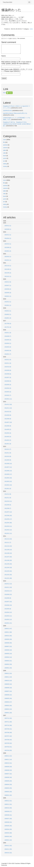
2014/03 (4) (8, 436)
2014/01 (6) (8, 443)
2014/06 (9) (8, 426)
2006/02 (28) (8, 791)
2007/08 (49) (8, 732)
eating (5, 163)
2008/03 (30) (8, 705)
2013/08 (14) (8, 463)
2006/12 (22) (8, 756)
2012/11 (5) (8, 497)
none (31, 29)
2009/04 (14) (8, 657)
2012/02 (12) (8, 530)
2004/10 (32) (8, 852)
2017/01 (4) (8, 327)
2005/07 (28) (8, 818)
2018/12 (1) (8, 311)
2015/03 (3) (8, 391)
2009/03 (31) (8, 660)
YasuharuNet (7, 2)
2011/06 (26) (8, 560)
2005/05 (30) (8, 825)
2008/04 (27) (8, 702)
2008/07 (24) (8, 691)
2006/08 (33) (8, 770)
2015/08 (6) (8, 374)
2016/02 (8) (8, 350)
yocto (4, 158)
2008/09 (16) (8, 684)
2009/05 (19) (8, 653)
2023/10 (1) (8, 244)
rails (4, 153)
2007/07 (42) (8, 736)
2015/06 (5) (8, 381)
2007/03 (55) (8, 750)
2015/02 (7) (8, 395)
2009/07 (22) (8, 646)
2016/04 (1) (8, 343)
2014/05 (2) (8, 429)
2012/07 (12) (8, 512)
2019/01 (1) (8, 305)
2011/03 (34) (8, 571)
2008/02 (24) (8, 709)
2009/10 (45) (8, 635)
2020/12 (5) (8, 282)
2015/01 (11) (8, 399)
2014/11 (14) (8, 408)
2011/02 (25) (8, 574)
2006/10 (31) (8, 763)
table (4, 150)
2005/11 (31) (8, 804)
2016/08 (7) (8, 336)
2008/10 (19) (8, 680)
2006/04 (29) (8, 784)
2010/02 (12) (8, 619)
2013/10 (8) (8, 456)
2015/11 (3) (8, 363)
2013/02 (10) (8, 485)
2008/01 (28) (8, 712)
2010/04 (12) (8, 612)
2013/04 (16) (8, 478)
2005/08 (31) (8, 815)
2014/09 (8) (8, 415)
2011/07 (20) (8, 556)
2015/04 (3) (8, 388)
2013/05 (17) (8, 474)
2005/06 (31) (8, 822)
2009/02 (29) (8, 664)
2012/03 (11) (8, 526)
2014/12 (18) (8, 404)
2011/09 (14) (8, 549)
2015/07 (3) (8, 377)
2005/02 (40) (8, 836)
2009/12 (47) (8, 628)
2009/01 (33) (8, 668)
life (4, 142)
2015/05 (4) (8, 384)
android (5, 145)
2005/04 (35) (8, 829)
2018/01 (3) (8, 318)
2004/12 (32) (8, 845)
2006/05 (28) (8, 781)
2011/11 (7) (8, 542)
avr (4, 161)
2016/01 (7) (8, 354)
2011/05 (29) (8, 564)
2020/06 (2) (8, 289)
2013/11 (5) (8, 453)
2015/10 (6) (8, 366)
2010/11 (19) (8, 587)
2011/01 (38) (8, 578)
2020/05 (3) (8, 292)
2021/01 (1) (8, 276)
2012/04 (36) (8, 522)
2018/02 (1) (8, 314)
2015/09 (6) (8, 370)
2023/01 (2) (8, 251)
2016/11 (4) (8, 332)
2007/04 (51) (8, 747)
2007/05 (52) (8, 743)
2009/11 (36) (8, 632)
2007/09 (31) (8, 729)
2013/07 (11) (8, 467)
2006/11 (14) (8, 759)
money (5, 166)
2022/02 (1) (8, 256)
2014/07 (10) (8, 422)
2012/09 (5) (8, 505)
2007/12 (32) (8, 718)
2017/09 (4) (8, 323)
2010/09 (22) (8, 594)
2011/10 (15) (8, 546)
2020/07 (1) (8, 285)
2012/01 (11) (8, 533)
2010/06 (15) (8, 605)
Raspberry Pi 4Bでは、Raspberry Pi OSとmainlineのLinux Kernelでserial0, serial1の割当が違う (17, 123)
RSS (4, 92)
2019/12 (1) (8, 301)
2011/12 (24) (8, 539)
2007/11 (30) (8, 722)
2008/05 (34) (8, 698)
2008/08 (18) (8, 687)
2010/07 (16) (8, 601)
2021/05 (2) (8, 273)
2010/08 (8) (8, 598)
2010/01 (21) (8, 623)
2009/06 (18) (8, 650)
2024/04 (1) (8, 238)
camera (5, 147)
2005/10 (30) (8, 808)
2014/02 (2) (8, 440)
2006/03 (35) (8, 788)
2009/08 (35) (8, 643)
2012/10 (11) (8, 501)
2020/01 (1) (8, 296)
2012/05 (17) (8, 519)
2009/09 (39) (8, 639)
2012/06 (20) (8, 515)
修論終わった (11, 10)
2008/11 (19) (8, 677)
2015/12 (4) (8, 359)
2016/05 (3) (8, 339)
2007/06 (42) (8, 739)
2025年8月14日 (7, 110)
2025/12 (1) (8, 225)
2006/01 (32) (8, 795)
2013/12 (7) (8, 449)
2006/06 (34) (8, 777)
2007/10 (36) (8, 725)
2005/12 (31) (8, 800)
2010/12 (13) (8, 583)
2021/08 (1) (8, 269)
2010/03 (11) (8, 616)
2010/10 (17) (8, 591)
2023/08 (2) (8, 247)
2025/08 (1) (8, 229)
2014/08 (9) (8, 418)
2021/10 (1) (8, 265)
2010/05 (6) (8, 608)
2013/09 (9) (8, 460)
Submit (4, 78)
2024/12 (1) (8, 234)
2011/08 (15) (8, 553)
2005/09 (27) (8, 811)
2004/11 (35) (8, 849)
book (4, 155)
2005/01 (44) (8, 840)
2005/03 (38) (8, 833)
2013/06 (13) (8, 470)
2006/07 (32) (8, 773)
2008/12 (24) (8, 673)
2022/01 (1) (8, 260)
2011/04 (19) (8, 567)
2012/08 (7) (8, 508)
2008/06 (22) (8, 695)
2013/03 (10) (8, 481)
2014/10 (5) (8, 411)
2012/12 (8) (8, 494)
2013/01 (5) (8, 488)
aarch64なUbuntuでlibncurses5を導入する (15, 113)
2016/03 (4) (8, 347)
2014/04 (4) (8, 433)
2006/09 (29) (8, 766)
